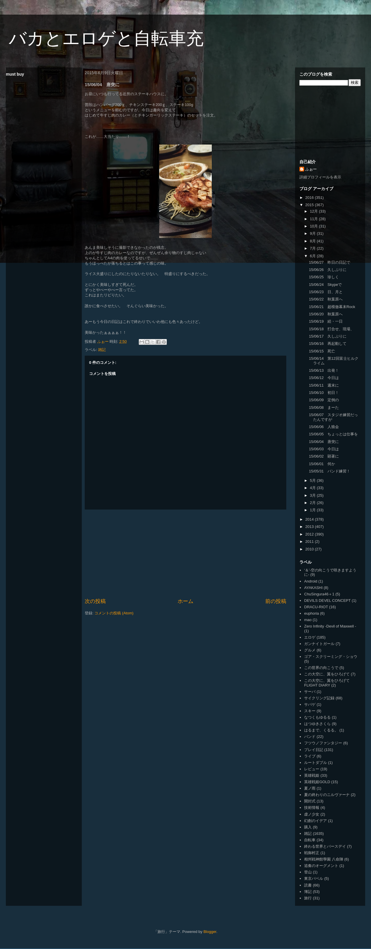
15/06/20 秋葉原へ (326, 314)
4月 (313, 488)
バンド (309, 736)
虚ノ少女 (311, 814)
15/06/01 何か (322, 464)
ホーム (185, 601)
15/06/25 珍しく (324, 277)
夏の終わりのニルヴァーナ (327, 794)
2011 (310, 541)
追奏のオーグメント (321, 865)
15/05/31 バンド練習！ (329, 471)
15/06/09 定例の (324, 400)
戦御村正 (311, 853)
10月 (314, 226)
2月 (313, 502)
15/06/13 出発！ (324, 370)
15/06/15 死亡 (322, 351)
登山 (308, 872)
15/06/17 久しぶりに (327, 336)
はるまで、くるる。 (321, 730)
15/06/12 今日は (324, 378)
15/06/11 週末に (324, 385)
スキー (309, 711)
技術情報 (311, 807)
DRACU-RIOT (316, 607)
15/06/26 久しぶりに (327, 269)
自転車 (309, 840)
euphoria (311, 613)
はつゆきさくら (317, 724)
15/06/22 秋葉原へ (326, 299)
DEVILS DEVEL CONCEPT (327, 600)
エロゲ (309, 637)
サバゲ (309, 704)
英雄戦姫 (311, 775)
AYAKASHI (313, 587)
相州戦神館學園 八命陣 (323, 859)
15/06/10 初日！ (324, 392)
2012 (310, 534)
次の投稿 (95, 601)
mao (307, 620)
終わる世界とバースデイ (325, 846)
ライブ (309, 756)
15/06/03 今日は (324, 449)
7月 (313, 248)
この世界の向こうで (321, 667)
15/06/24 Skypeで (325, 284)
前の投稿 (275, 601)
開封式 (309, 801)
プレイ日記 (313, 750)
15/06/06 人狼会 (324, 427)
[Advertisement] (185, 553)
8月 (313, 241)
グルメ (309, 650)
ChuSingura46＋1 (319, 594)
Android (310, 581)
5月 (313, 480)
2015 (310, 205)
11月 (314, 219)
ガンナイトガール (319, 644)
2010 (310, 549)
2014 (310, 519)
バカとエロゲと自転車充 (106, 38)
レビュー (311, 769)
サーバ (309, 691)
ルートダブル (315, 762)
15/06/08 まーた (324, 407)
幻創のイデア (315, 820)
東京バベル (313, 878)
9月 (313, 233)
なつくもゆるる (317, 717)
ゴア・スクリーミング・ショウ (330, 656)
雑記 (102, 349)
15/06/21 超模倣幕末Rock (332, 307)
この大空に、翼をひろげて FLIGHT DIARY (327, 682)
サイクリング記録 (319, 698)
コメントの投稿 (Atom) (114, 613)
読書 (308, 885)
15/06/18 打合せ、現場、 (331, 329)
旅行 (308, 898)
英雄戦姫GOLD (317, 782)
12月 (314, 211)
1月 (313, 510)
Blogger (209, 931)
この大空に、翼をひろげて (327, 674)
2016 (310, 197)
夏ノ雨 (309, 788)
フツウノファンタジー (323, 743)
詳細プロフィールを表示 (320, 177)
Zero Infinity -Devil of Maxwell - (330, 626)
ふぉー (311, 169)
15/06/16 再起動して (327, 343)
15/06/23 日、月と (326, 292)
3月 (313, 495)
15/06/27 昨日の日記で (329, 262)
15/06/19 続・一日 (326, 321)
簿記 (308, 891)
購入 (308, 827)
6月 (313, 256)
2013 (310, 526)
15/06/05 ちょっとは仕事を (333, 434)
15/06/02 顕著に (324, 456)
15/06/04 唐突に (324, 441)
